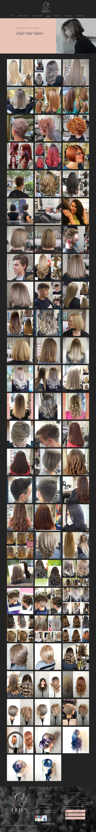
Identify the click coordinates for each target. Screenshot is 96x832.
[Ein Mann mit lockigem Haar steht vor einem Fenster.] (20, 184)
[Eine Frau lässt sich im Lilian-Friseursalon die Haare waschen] (48, 211)
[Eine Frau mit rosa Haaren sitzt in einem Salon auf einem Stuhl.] (48, 128)
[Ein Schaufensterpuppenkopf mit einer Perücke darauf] (48, 684)
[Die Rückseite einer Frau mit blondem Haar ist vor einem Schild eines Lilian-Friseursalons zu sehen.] (20, 350)
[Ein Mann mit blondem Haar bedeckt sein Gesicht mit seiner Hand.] (20, 434)
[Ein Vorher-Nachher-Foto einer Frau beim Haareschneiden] (20, 211)
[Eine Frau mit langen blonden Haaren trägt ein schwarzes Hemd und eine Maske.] (76, 295)
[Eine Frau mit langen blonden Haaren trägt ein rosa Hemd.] (76, 406)
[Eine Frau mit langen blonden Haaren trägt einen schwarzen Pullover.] (20, 295)
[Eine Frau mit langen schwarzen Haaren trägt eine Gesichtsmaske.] (76, 517)
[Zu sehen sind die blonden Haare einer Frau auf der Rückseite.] (48, 545)
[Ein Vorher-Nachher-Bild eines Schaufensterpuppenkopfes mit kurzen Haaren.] (48, 712)
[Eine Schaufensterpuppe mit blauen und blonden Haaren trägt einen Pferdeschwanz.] (48, 768)
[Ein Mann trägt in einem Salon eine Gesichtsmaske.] (48, 434)
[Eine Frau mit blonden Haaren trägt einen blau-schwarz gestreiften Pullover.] (48, 656)
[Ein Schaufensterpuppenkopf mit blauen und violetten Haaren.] (76, 740)
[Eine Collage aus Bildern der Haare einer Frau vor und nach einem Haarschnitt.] (20, 629)
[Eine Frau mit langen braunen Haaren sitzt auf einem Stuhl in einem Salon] (76, 434)
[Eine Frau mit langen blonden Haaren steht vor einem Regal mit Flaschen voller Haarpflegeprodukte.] (76, 267)
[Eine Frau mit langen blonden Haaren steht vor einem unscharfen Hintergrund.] (20, 378)
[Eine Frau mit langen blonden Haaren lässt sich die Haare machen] (48, 267)
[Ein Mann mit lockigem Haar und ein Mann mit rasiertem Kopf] (20, 601)
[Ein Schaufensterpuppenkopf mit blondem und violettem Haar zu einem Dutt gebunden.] (48, 740)
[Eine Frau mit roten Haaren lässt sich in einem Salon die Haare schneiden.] (76, 128)
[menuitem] (12, 16)
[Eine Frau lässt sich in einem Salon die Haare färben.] (48, 629)
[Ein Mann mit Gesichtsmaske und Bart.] (20, 489)
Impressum (32, 825)
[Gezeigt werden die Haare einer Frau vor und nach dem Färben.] (48, 517)
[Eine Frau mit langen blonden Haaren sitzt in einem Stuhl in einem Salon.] (20, 406)
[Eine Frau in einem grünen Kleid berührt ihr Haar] (76, 211)
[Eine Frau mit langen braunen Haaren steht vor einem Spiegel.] (76, 462)
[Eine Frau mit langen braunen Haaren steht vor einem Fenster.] (48, 100)
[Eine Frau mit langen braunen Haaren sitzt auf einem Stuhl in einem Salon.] (20, 462)
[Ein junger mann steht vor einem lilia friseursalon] (20, 267)
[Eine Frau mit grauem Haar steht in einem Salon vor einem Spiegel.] (48, 406)
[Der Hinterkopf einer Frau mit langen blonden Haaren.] (76, 350)
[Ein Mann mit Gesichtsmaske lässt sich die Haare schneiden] (76, 239)
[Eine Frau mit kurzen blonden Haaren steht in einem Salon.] (20, 239)
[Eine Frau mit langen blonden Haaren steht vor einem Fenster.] (48, 184)
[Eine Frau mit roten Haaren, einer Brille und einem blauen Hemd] (76, 156)
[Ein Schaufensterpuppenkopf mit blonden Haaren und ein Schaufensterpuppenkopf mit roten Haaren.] (76, 684)
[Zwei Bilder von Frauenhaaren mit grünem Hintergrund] (48, 573)
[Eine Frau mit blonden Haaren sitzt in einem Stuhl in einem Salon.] (76, 378)
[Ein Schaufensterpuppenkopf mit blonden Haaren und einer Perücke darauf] (76, 712)
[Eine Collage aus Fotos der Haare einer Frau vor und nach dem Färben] (76, 629)
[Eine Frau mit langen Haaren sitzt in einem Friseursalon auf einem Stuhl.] (76, 489)
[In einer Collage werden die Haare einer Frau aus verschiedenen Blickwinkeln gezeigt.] (76, 573)
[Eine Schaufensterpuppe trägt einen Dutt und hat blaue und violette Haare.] (20, 768)
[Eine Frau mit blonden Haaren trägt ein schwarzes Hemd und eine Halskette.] (76, 323)
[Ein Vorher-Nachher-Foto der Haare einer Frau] (20, 323)
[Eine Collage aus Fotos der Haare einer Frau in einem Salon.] (20, 545)
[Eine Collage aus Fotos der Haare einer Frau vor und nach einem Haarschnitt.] (76, 601)
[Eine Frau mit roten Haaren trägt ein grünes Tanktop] (20, 156)
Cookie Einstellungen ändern (48, 823)
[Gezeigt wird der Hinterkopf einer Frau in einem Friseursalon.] (48, 239)
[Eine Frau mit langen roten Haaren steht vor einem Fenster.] (48, 156)
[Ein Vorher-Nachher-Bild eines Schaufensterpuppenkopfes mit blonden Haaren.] (20, 712)
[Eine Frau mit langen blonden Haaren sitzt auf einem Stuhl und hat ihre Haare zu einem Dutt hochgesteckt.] (76, 545)
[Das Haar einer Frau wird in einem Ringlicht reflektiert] (20, 740)
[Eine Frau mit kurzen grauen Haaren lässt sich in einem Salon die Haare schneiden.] (48, 462)
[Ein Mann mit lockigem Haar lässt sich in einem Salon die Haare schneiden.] (48, 601)
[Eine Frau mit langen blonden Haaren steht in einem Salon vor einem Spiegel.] (48, 323)
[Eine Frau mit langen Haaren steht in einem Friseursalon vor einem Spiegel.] (76, 184)
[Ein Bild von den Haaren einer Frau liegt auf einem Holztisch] (20, 573)
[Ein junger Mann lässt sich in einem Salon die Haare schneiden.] (48, 295)
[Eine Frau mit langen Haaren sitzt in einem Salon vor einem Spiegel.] (48, 350)
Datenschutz (37, 825)
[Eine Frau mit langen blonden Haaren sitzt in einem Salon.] (76, 72)
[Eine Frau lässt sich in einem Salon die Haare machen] (48, 72)
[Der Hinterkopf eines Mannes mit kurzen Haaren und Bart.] (48, 489)
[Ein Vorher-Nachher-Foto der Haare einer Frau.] (20, 684)
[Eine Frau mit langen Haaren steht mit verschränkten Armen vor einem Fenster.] (20, 100)
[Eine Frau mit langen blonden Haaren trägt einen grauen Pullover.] (20, 656)
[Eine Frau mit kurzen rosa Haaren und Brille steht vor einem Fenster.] (20, 128)
